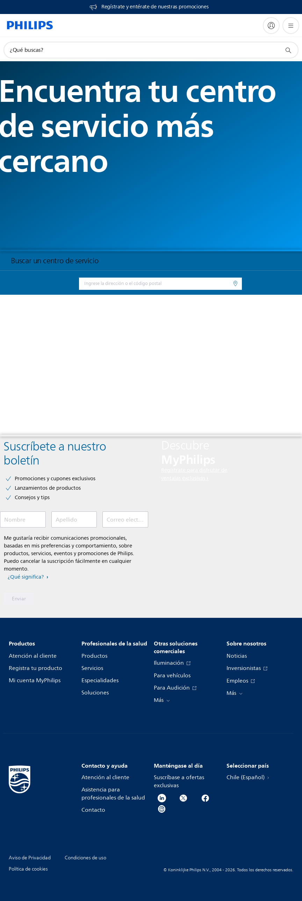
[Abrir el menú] (290, 25)
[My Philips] (271, 25)
